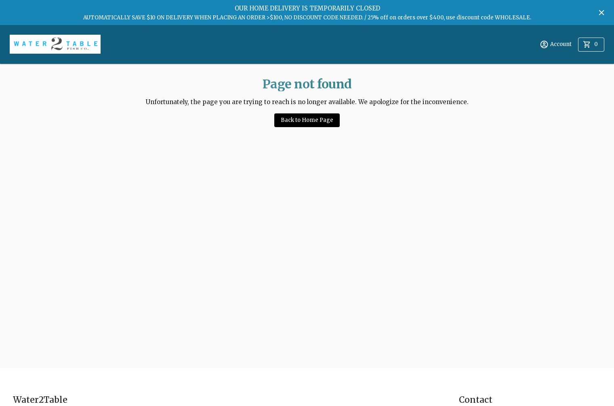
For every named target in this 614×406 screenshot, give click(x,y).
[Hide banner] (601, 12)
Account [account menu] (556, 44)
